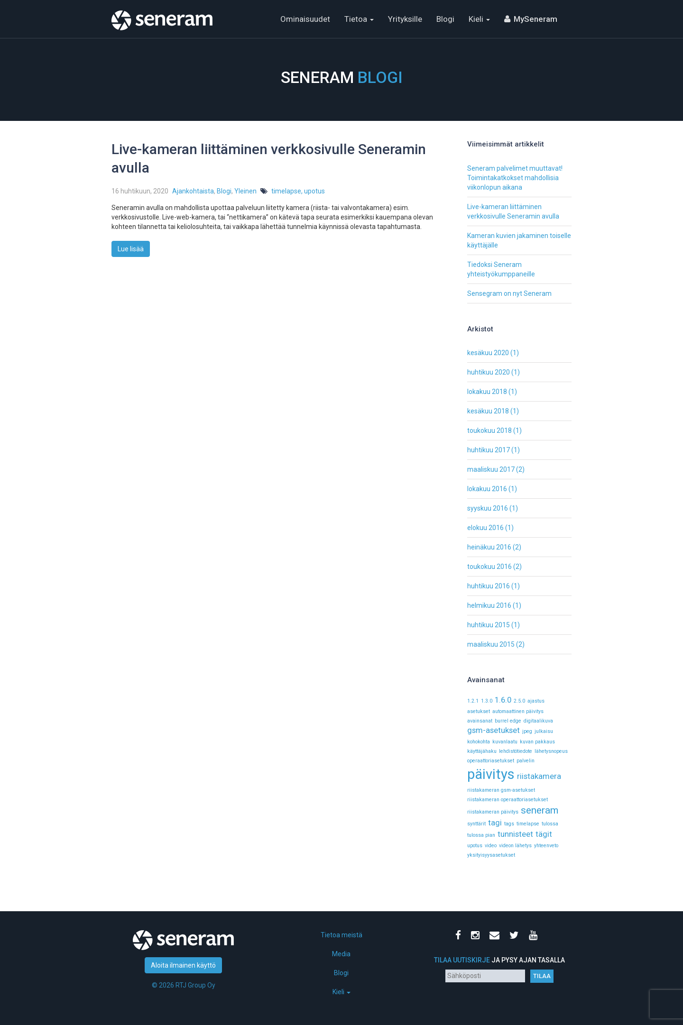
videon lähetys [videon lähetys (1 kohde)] (515, 845)
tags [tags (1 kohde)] (509, 824)
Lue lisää (131, 249)
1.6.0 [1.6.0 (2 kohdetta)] (503, 700)
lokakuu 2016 (487, 489)
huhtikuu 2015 (488, 625)
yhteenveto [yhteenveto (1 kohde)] (546, 845)
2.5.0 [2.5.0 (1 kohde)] (519, 701)
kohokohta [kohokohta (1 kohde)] (478, 742)
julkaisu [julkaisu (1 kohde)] (544, 731)
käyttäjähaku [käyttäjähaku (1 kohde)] (482, 751)
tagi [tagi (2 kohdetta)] (495, 822)
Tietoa (359, 19)
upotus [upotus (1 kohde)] (474, 845)
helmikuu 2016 (489, 605)
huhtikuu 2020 (488, 372)
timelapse (286, 191)
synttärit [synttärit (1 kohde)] (476, 824)
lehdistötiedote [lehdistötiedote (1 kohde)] (515, 751)
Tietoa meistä (341, 935)
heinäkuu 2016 (489, 547)
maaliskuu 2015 (491, 644)
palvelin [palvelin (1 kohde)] (526, 761)
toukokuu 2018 (489, 430)
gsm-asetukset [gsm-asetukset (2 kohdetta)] (493, 730)
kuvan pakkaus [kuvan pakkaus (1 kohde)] (537, 742)
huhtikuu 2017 (488, 450)
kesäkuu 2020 (488, 353)
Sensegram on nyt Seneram (509, 293)
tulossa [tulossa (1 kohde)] (550, 824)
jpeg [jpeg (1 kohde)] (527, 731)
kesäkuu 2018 (488, 411)
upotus (314, 191)
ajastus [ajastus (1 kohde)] (536, 701)
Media (341, 954)
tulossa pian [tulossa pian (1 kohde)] (481, 835)
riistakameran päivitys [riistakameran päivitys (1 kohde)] (492, 812)
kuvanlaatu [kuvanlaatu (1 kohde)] (504, 742)
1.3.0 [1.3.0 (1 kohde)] (486, 701)
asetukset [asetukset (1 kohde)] (478, 711)
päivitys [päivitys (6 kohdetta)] (491, 774)
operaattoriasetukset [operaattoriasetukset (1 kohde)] (490, 761)
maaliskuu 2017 (491, 469)
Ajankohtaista (193, 191)
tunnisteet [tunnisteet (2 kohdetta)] (515, 834)
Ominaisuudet (305, 19)
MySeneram (535, 19)
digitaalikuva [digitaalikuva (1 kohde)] (538, 721)
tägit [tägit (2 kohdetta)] (543, 834)
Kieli (479, 19)
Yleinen (245, 191)
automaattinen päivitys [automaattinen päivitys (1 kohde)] (518, 711)
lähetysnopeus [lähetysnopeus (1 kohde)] (551, 751)
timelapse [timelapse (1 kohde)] (528, 824)
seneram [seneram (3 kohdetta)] (539, 810)
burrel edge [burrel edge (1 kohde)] (508, 721)
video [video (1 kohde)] (491, 845)
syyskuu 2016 (487, 508)
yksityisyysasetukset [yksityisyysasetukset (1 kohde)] (491, 855)
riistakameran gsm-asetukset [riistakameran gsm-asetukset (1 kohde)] (501, 790)
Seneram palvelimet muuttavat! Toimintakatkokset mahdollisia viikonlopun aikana (515, 178)
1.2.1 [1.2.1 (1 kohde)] (473, 701)
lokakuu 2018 (487, 391)
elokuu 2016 (485, 527)
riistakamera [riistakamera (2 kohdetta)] (539, 776)
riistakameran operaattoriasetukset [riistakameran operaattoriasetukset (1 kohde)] (507, 799)
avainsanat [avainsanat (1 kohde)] (479, 721)
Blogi (445, 19)
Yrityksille (405, 19)
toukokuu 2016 (489, 566)
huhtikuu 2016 (488, 586)
